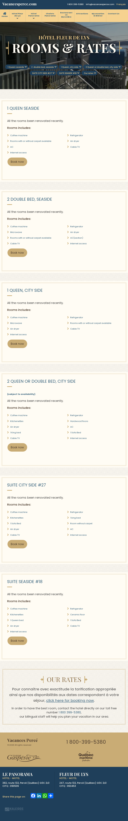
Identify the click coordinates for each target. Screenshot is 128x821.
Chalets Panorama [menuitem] (50, 14)
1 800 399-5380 (75, 4)
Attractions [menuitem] (82, 13)
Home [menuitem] (5, 16)
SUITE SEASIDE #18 (68, 73)
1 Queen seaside (16, 67)
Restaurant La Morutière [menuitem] (66, 14)
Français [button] (121, 4)
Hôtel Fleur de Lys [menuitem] (17, 14)
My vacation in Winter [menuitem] (98, 14)
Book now (17, 162)
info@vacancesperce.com (100, 4)
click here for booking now (70, 700)
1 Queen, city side (69, 67)
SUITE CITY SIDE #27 (42, 73)
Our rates (88, 73)
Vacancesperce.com (19, 4)
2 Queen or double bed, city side (102, 67)
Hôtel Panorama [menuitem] (33, 14)
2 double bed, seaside (42, 67)
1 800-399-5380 (86, 742)
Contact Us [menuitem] (113, 13)
